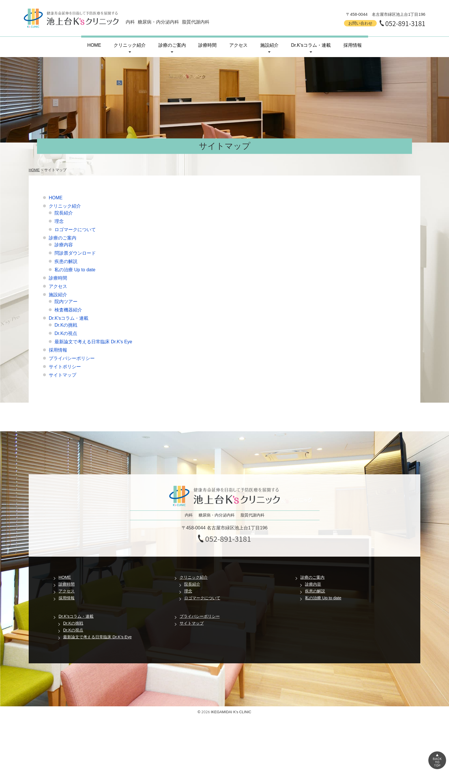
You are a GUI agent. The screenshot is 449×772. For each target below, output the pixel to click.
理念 (59, 221)
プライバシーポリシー (72, 358)
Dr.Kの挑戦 (66, 325)
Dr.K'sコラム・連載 (68, 318)
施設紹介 (269, 45)
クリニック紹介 (130, 45)
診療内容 (64, 244)
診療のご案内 (172, 45)
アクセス (238, 45)
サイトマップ (62, 375)
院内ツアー (66, 301)
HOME (94, 45)
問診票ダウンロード (75, 253)
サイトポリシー (65, 366)
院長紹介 (64, 212)
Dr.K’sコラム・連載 (311, 45)
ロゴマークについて (75, 229)
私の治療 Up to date (75, 269)
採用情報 (352, 45)
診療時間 (207, 45)
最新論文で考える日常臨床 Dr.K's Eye (93, 341)
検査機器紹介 (68, 309)
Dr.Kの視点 (66, 333)
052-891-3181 (405, 23)
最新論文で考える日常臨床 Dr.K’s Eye (97, 637)
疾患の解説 (66, 261)
